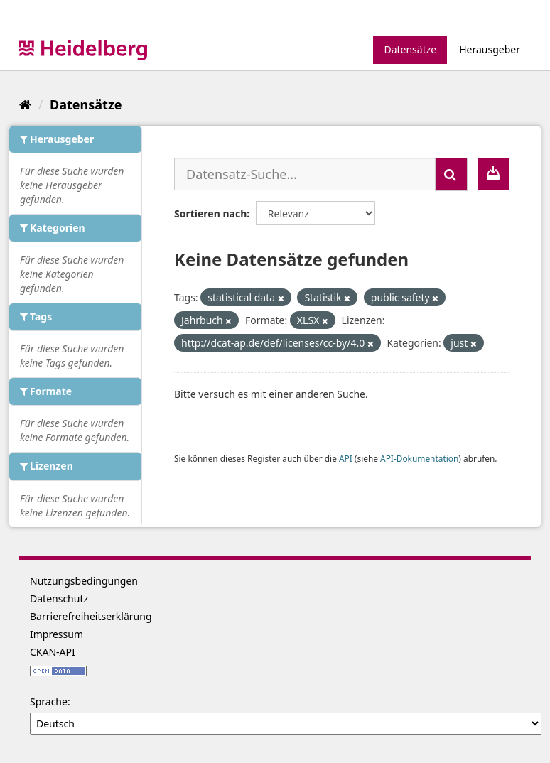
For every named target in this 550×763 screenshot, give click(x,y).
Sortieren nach (210, 213)
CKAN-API (52, 652)
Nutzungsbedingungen (84, 581)
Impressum (56, 634)
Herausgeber (489, 49)
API (345, 458)
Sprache (49, 701)
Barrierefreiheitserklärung (91, 616)
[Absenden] (451, 174)
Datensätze (410, 49)
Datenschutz (59, 598)
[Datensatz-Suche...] (305, 174)
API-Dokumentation (419, 458)
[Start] (25, 104)
